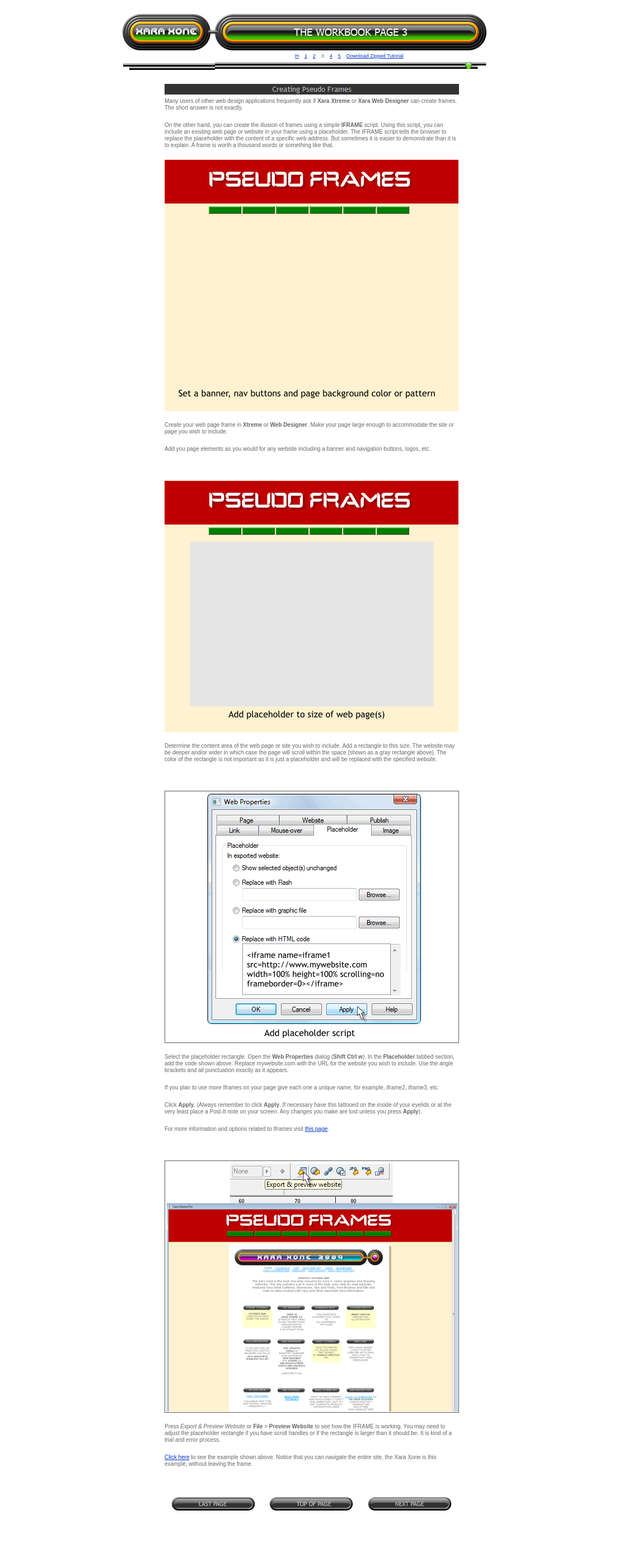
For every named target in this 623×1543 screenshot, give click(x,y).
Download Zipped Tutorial (375, 56)
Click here (177, 1457)
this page (316, 1129)
